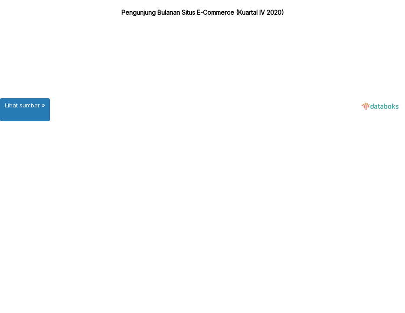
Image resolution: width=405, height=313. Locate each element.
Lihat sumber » (25, 105)
